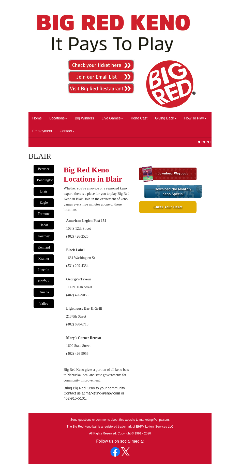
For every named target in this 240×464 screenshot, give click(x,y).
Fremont (44, 214)
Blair (43, 191)
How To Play (195, 118)
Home (37, 118)
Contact (67, 131)
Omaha (44, 292)
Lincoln (43, 270)
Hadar (43, 225)
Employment (42, 131)
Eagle (44, 202)
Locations (58, 118)
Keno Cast (139, 118)
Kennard (44, 247)
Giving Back (166, 118)
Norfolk (43, 281)
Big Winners (84, 118)
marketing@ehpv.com (103, 393)
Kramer (43, 259)
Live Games (112, 118)
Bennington (45, 180)
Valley (43, 303)
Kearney (44, 236)
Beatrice (44, 169)
